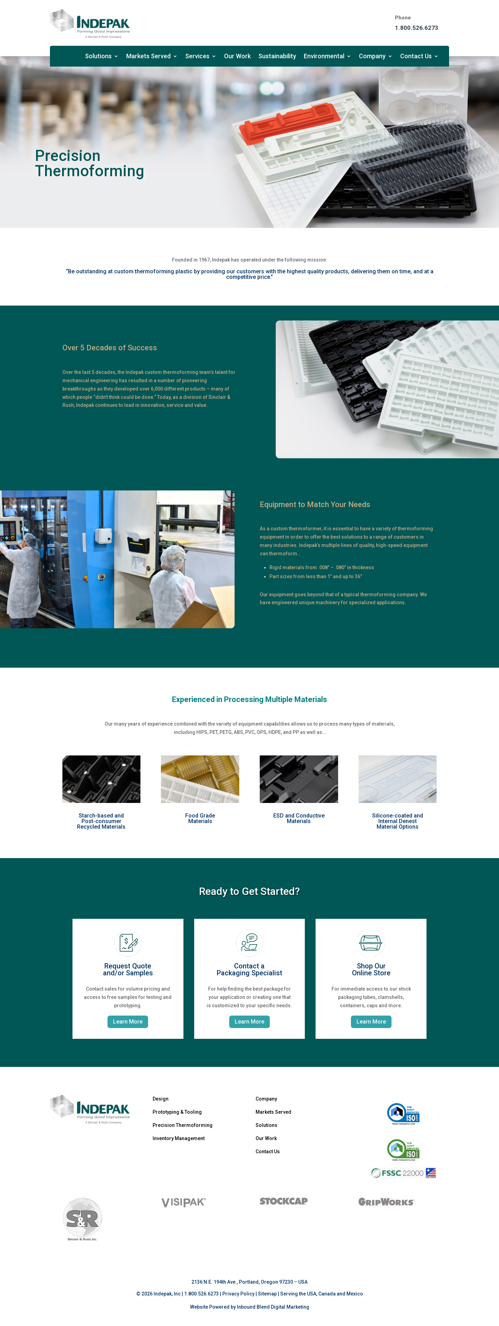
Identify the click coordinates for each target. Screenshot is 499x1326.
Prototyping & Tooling (177, 1112)
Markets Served (148, 57)
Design (161, 1099)
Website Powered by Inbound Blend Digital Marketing (249, 1307)
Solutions (98, 57)
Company (372, 57)
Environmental (324, 57)
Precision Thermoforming (183, 1125)
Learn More (128, 1021)
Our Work (237, 57)
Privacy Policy (238, 1294)
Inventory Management (179, 1138)
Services (197, 57)
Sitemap (267, 1294)
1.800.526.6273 (416, 27)
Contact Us (416, 57)
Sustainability (277, 57)
